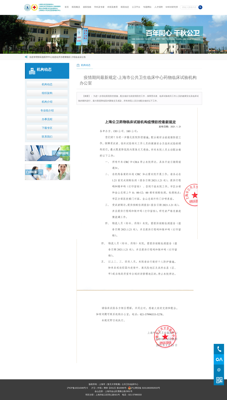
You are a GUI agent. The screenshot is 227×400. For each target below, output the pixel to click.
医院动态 (125, 7)
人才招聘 (158, 7)
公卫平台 (136, 7)
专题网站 (147, 7)
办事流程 (47, 119)
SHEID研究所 (172, 7)
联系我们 (47, 136)
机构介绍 (47, 101)
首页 (67, 7)
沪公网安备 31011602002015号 (144, 387)
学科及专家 (99, 7)
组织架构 (47, 93)
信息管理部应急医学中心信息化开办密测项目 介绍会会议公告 (57, 57)
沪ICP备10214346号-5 (77, 388)
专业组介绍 (47, 110)
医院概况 (76, 7)
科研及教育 (112, 7)
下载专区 (47, 127)
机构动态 (47, 84)
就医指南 (87, 7)
